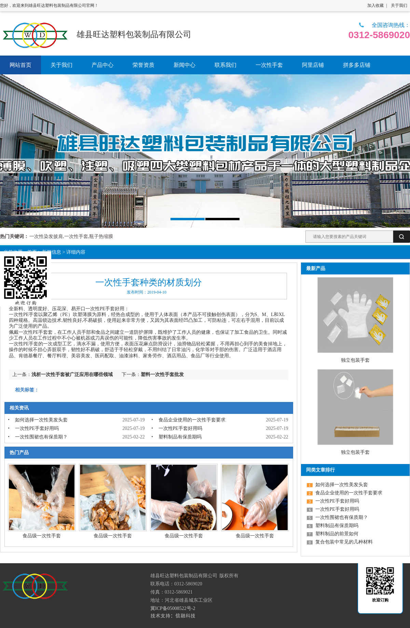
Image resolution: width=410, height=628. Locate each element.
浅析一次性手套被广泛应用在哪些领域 (72, 374)
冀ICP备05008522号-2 (172, 608)
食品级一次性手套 (42, 535)
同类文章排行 (320, 470)
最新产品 (315, 268)
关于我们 (399, 5)
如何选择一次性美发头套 (41, 419)
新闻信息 (51, 252)
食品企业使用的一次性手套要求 (192, 419)
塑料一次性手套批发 (162, 374)
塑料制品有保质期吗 (180, 436)
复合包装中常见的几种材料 (344, 541)
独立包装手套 (355, 360)
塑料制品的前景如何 (336, 533)
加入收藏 (375, 5)
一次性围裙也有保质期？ (41, 436)
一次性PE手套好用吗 (37, 428)
